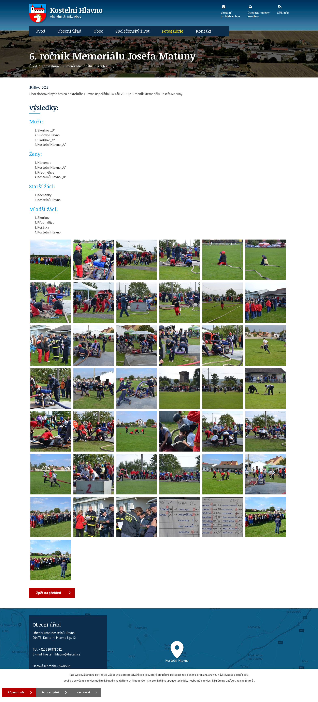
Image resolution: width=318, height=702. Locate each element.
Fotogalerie (172, 31)
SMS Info (283, 9)
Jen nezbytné (50, 692)
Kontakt (203, 31)
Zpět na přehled (48, 593)
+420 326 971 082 (50, 649)
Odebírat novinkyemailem (259, 11)
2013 (45, 87)
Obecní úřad (69, 31)
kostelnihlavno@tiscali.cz (61, 654)
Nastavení (83, 692)
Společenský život (132, 31)
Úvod (40, 31)
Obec (98, 31)
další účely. (242, 675)
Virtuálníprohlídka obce (230, 11)
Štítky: (34, 87)
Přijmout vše (16, 692)
